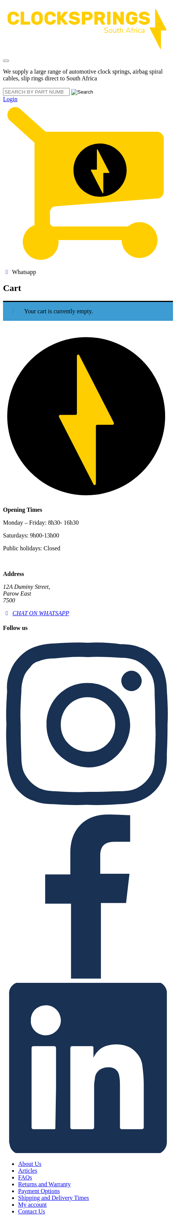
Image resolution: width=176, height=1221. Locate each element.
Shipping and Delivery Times (53, 1198)
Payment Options (39, 1191)
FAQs (25, 1177)
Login (10, 99)
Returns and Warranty (44, 1184)
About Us (29, 1164)
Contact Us (31, 1211)
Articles (27, 1170)
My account (32, 1204)
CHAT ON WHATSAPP (36, 613)
